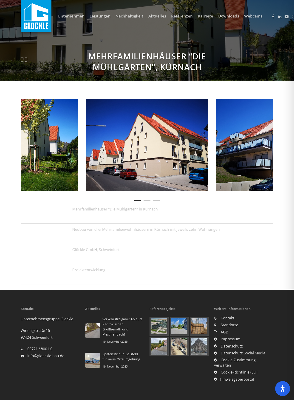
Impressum (227, 339)
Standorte (226, 324)
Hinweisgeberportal (234, 379)
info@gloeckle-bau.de (45, 355)
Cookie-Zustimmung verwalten (235, 362)
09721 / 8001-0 (39, 348)
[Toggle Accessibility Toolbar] (283, 389)
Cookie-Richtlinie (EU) (235, 372)
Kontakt (224, 318)
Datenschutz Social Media (239, 353)
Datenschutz (228, 346)
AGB (221, 332)
